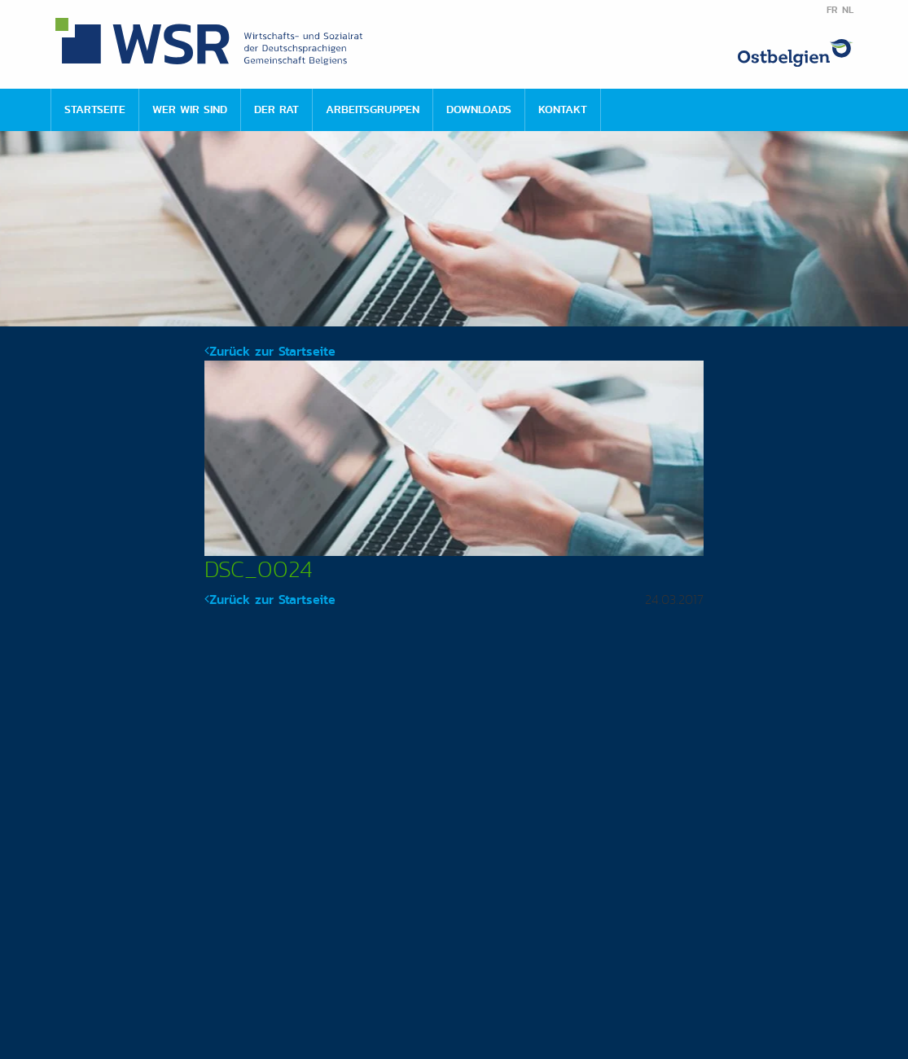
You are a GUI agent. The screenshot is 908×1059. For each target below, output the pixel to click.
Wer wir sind (189, 109)
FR (832, 9)
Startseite (94, 109)
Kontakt (562, 109)
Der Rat (276, 109)
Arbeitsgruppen (372, 109)
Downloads (478, 109)
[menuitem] (94, 110)
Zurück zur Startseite (270, 351)
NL (847, 9)
